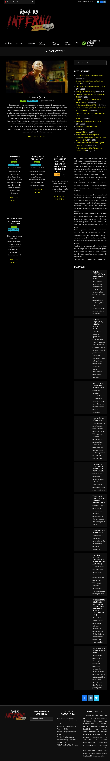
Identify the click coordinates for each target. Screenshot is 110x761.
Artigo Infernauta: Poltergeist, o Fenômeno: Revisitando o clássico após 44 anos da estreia (91, 137)
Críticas (23, 100)
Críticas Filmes (32, 100)
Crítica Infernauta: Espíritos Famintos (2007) (97, 324)
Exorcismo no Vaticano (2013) (86, 127)
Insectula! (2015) (82, 132)
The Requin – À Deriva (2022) (37, 157)
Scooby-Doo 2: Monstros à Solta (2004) (14, 221)
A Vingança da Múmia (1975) (86, 105)
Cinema (57, 174)
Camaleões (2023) (14, 157)
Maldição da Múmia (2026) (85, 92)
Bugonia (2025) (37, 97)
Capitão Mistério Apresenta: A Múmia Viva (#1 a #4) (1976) (98, 559)
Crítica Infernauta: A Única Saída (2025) (90, 75)
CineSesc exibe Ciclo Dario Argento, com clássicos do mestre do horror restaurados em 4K (91, 115)
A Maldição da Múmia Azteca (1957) (89, 121)
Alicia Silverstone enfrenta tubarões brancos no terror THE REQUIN (60, 163)
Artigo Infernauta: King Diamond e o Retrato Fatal (67, 739)
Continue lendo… (37, 136)
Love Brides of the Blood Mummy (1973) (90, 86)
